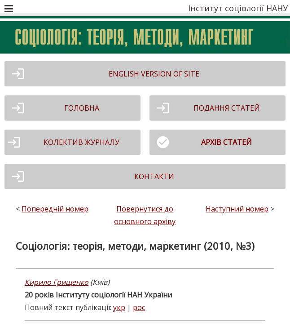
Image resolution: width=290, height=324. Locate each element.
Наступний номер (237, 209)
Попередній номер (55, 209)
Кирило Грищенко (56, 282)
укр (119, 307)
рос (139, 307)
